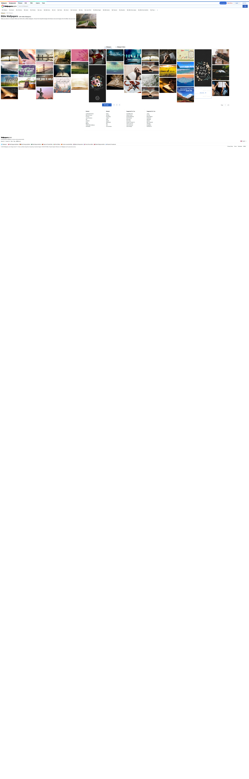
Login (237, 3)
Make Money (230, 3)
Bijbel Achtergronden (79, 144)
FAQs (12, 141)
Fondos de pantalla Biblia (67, 144)
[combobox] (130, 6)
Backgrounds (12, 3)
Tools (43, 3)
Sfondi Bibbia (57, 144)
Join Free (244, 3)
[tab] (108, 47)
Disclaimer (240, 146)
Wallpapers (4, 3)
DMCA (244, 146)
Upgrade (224, 3)
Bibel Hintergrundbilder (25, 144)
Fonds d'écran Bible (89, 144)
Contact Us (7, 141)
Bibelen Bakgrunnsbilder (100, 144)
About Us (3, 141)
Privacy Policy (230, 146)
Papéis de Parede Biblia (48, 144)
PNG (31, 3)
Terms (235, 146)
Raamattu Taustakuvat (111, 144)
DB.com (18, 141)
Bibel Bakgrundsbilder (36, 144)
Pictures (20, 3)
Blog (14, 141)
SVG (26, 3)
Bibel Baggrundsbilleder (14, 144)
